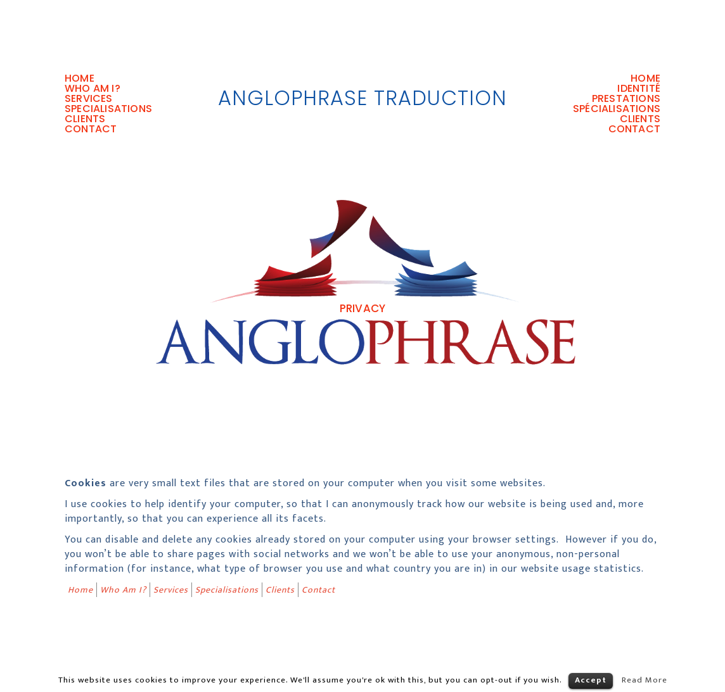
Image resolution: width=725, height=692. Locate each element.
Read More (644, 680)
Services (89, 99)
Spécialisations (616, 109)
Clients (85, 119)
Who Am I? (92, 89)
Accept (590, 680)
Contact (91, 129)
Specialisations (108, 109)
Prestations (626, 99)
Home (79, 78)
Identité (638, 89)
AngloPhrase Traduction (362, 98)
